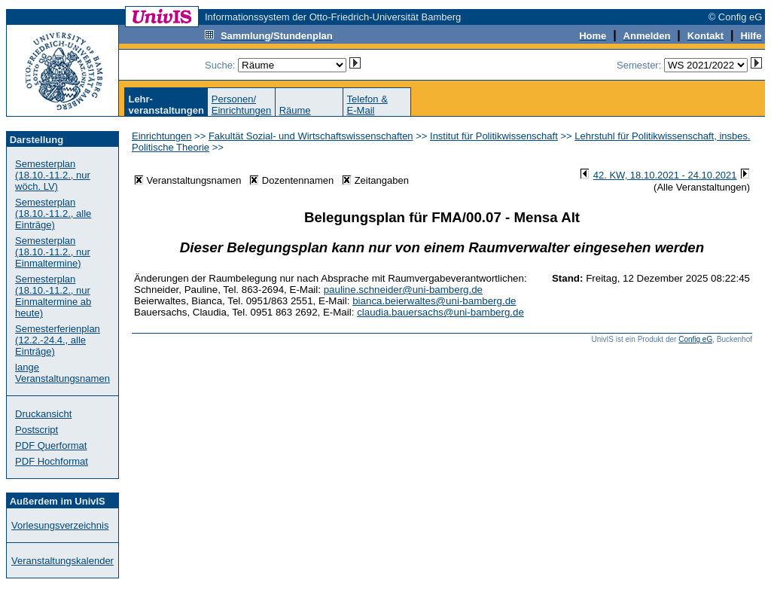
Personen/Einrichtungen (242, 104)
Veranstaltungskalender (62, 560)
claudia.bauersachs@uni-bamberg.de (440, 312)
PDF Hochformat (51, 461)
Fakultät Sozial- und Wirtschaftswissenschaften (311, 136)
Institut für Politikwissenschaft (494, 136)
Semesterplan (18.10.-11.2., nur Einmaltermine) (52, 252)
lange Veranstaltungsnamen (62, 372)
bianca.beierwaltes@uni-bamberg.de (434, 301)
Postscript (36, 429)
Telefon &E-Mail (367, 104)
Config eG (695, 339)
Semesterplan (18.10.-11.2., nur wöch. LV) (52, 175)
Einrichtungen (162, 136)
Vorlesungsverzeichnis (59, 525)
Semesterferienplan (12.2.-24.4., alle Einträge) (57, 340)
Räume (295, 110)
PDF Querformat (51, 445)
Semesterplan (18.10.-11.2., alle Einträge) (53, 213)
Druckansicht (43, 413)
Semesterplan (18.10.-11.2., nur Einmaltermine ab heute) (53, 296)
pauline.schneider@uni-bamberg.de (403, 289)
